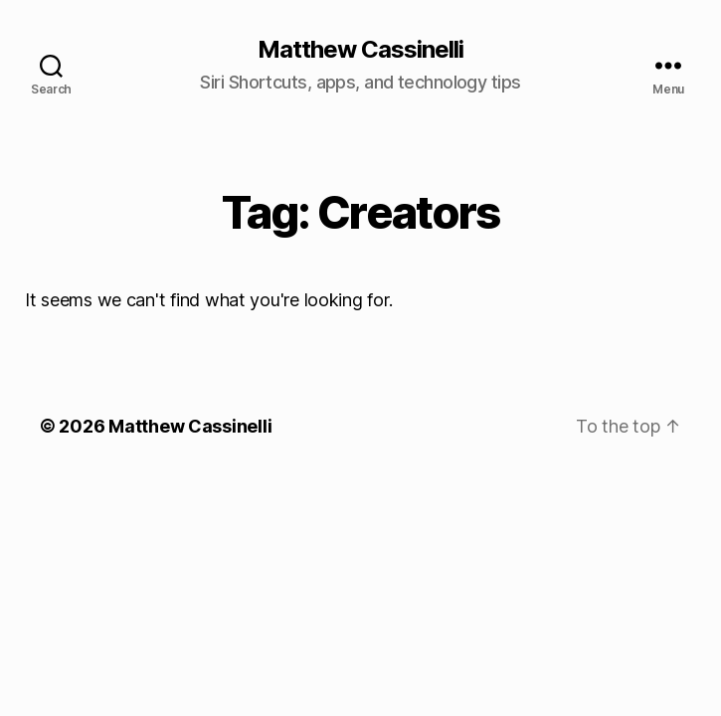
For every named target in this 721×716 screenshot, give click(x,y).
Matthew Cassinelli (360, 50)
